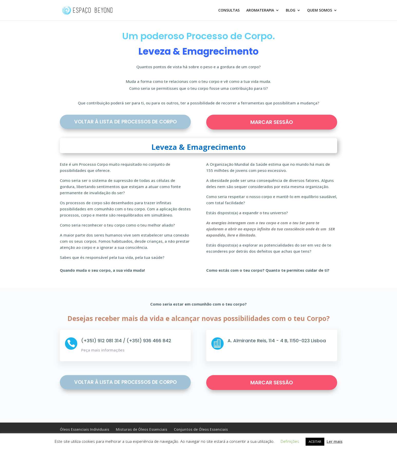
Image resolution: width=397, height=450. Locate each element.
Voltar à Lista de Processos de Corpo (125, 121)
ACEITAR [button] (315, 441)
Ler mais (335, 441)
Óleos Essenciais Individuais (84, 429)
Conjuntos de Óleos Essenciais (201, 429)
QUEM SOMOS (319, 10)
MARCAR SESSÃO (271, 122)
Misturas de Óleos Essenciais (141, 429)
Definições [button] (290, 441)
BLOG (290, 10)
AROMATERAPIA (260, 10)
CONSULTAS (229, 10)
